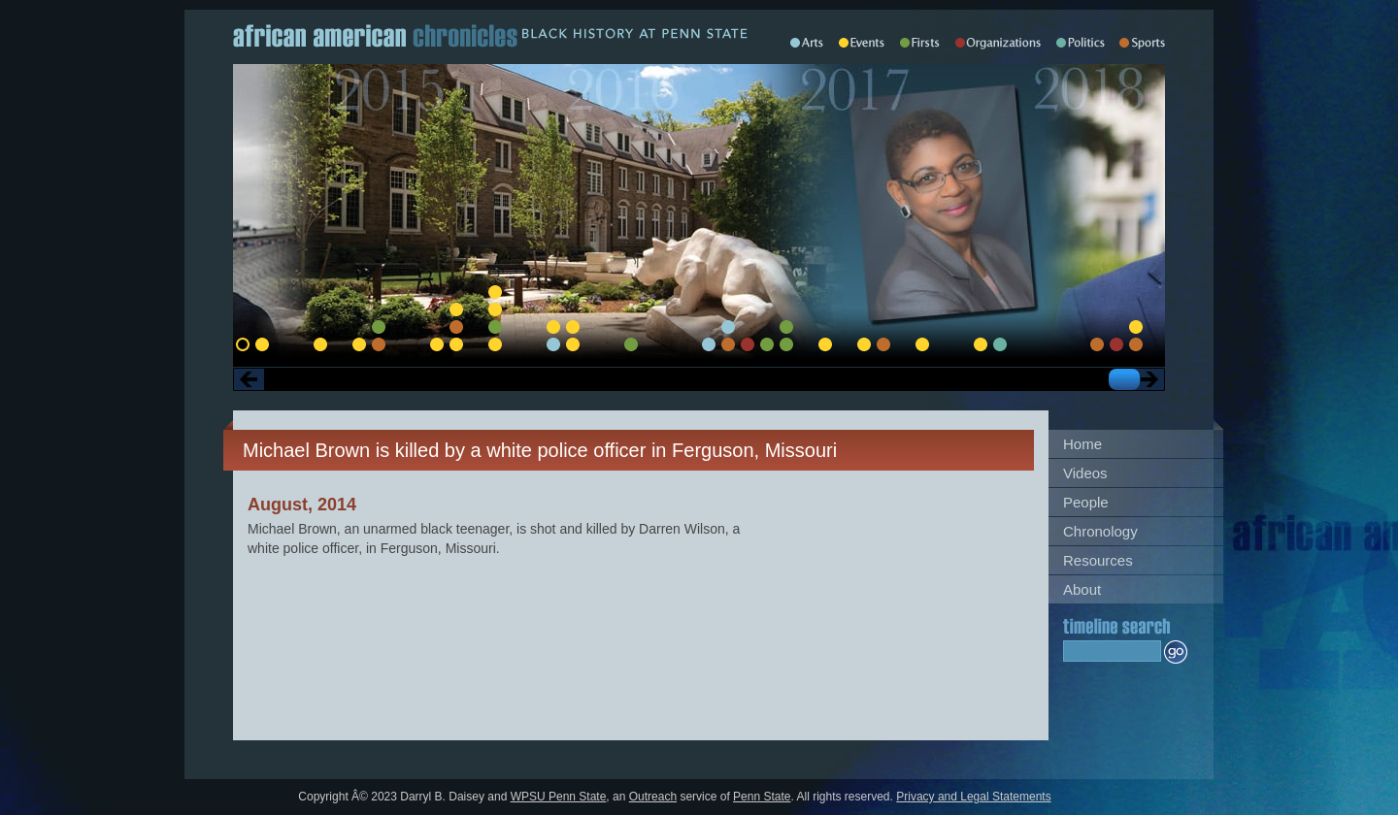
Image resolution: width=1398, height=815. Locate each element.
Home (1082, 444)
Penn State (761, 796)
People (1086, 502)
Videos (1085, 473)
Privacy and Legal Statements (973, 796)
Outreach (653, 796)
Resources (1098, 560)
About (1082, 589)
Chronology (1100, 531)
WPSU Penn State (559, 796)
